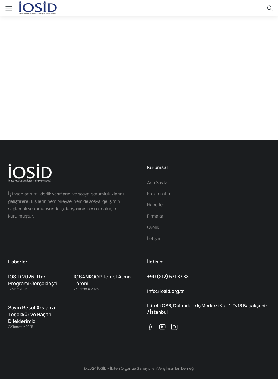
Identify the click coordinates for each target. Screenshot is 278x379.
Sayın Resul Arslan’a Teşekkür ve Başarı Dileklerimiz (31, 314)
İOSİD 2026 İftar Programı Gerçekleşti (33, 280)
